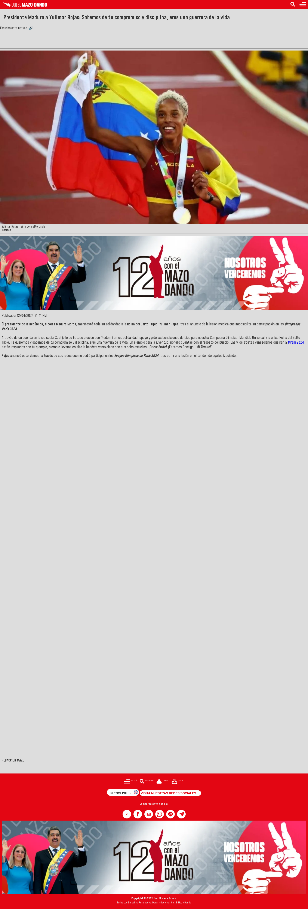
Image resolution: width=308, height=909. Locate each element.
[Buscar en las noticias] (292, 4)
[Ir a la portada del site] (162, 781)
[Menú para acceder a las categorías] (302, 4)
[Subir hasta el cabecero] (177, 781)
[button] (127, 814)
